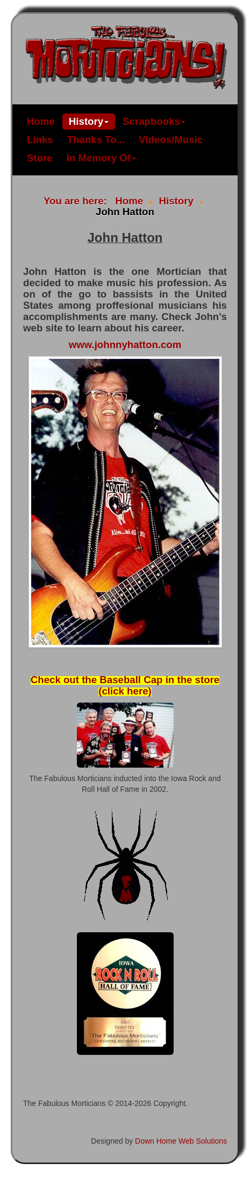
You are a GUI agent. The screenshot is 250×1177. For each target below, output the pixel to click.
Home (41, 121)
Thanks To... (96, 139)
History (89, 121)
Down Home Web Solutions (181, 1141)
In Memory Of (101, 158)
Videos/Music (171, 139)
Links (40, 139)
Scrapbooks (154, 121)
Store (40, 158)
